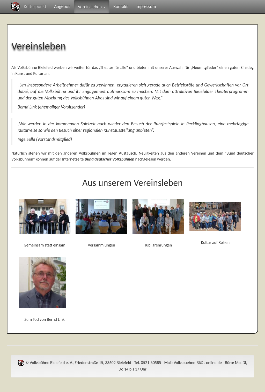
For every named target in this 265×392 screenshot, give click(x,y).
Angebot (62, 6)
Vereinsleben (92, 7)
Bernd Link (27, 107)
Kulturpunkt (35, 6)
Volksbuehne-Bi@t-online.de (198, 362)
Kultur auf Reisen (215, 242)
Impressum (145, 6)
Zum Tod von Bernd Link (44, 319)
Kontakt (120, 6)
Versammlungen (101, 245)
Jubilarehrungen (158, 245)
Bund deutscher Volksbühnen (109, 159)
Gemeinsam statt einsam (44, 245)
